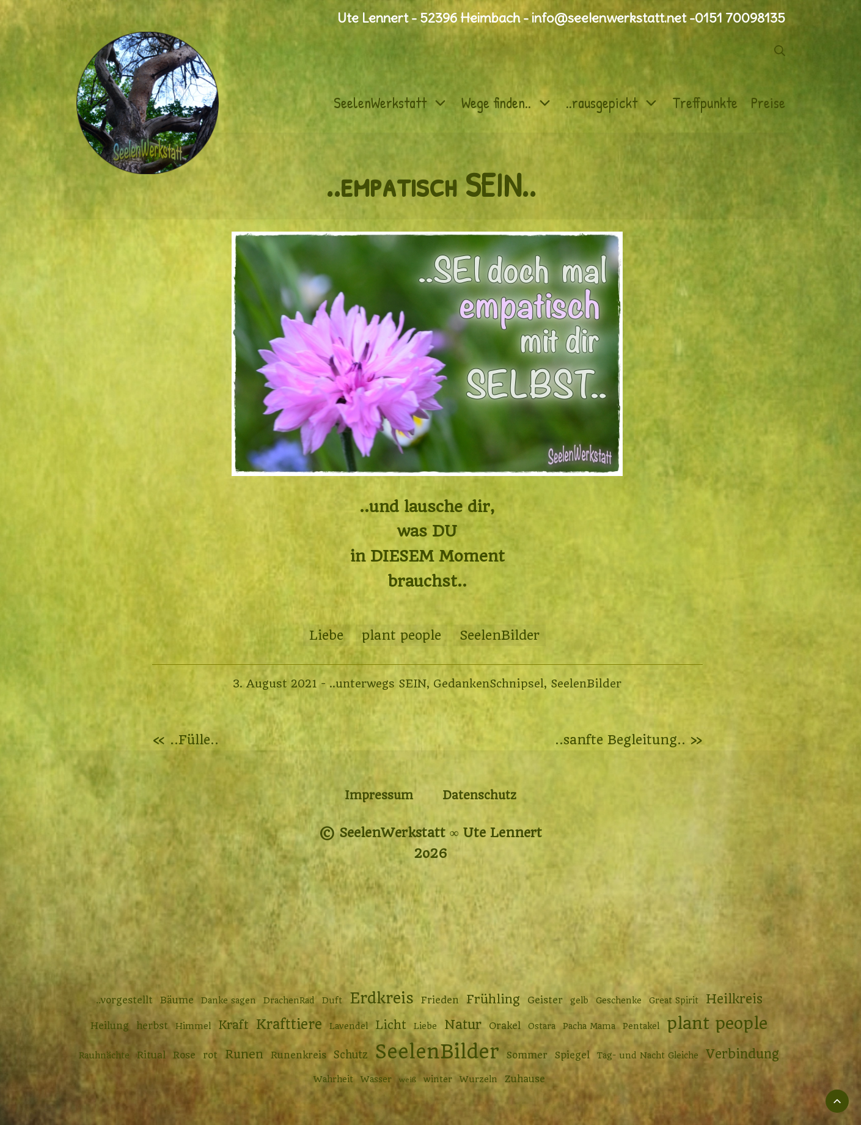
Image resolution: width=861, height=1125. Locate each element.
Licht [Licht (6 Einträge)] (390, 1025)
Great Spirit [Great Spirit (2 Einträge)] (673, 1000)
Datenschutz (479, 795)
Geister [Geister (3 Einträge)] (545, 1000)
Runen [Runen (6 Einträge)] (244, 1054)
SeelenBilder (500, 635)
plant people (401, 635)
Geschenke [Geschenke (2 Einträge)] (619, 1000)
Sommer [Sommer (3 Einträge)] (527, 1055)
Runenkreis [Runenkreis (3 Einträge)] (298, 1055)
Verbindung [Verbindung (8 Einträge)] (742, 1054)
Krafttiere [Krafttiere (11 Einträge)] (289, 1024)
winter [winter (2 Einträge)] (437, 1079)
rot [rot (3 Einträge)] (210, 1055)
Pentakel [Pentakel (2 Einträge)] (641, 1026)
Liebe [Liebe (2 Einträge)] (425, 1026)
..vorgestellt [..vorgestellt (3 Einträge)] (124, 1000)
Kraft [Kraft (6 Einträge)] (233, 1025)
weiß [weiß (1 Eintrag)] (407, 1080)
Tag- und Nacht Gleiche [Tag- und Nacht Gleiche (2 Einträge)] (647, 1055)
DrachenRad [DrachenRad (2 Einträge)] (289, 1000)
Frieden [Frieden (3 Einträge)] (440, 1000)
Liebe (326, 635)
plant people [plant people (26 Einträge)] (717, 1023)
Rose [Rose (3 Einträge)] (184, 1055)
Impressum (379, 795)
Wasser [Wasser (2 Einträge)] (376, 1079)
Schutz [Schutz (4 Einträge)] (351, 1055)
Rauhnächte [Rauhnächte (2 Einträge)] (104, 1055)
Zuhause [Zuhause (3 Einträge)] (525, 1079)
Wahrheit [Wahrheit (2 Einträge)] (333, 1079)
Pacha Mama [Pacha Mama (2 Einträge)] (589, 1026)
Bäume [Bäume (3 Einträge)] (177, 1000)
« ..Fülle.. (185, 739)
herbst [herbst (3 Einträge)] (152, 1026)
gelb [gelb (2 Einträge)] (579, 1000)
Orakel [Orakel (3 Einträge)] (505, 1026)
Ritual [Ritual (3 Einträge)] (151, 1055)
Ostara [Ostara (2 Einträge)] (541, 1026)
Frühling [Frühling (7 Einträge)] (493, 999)
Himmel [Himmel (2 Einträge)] (193, 1026)
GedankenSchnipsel (488, 683)
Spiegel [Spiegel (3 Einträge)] (572, 1055)
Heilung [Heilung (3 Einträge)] (109, 1026)
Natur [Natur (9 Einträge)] (463, 1024)
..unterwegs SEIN (378, 683)
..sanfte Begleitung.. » (629, 739)
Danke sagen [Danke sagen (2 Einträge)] (228, 1000)
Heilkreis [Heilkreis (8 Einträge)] (734, 999)
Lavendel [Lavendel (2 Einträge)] (348, 1026)
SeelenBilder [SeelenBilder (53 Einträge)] (437, 1052)
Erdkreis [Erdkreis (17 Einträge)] (382, 998)
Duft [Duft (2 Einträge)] (332, 1000)
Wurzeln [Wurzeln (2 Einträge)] (478, 1079)
